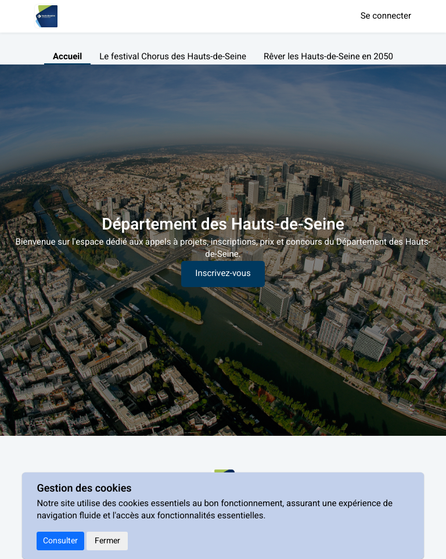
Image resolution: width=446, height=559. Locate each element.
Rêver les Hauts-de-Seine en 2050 (328, 57)
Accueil (67, 57)
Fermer (107, 541)
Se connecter (386, 16)
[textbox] (223, 248)
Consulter (60, 541)
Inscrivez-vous (222, 273)
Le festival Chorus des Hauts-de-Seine (172, 57)
